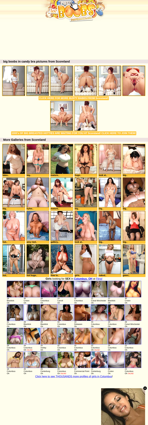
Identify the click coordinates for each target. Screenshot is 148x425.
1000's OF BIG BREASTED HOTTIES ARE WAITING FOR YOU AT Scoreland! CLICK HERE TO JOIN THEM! (74, 133)
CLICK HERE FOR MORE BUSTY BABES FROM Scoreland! (73, 98)
